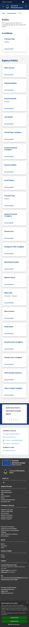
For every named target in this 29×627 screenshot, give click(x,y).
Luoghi (3, 557)
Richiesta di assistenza (7, 593)
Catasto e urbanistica (6, 517)
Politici (3, 498)
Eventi (2, 555)
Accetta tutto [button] (14, 617)
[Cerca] (26, 7)
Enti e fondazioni (5, 496)
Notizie (3, 544)
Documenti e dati (5, 501)
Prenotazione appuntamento (8, 587)
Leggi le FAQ (4, 591)
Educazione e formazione (7, 527)
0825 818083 (14, 579)
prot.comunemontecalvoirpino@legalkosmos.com (14, 578)
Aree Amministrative (6, 492)
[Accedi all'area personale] (23, 2)
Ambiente (3, 532)
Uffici (2, 494)
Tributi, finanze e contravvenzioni (10, 530)
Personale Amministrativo (8, 500)
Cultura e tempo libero (7, 511)
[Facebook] (3, 482)
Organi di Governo (6, 490)
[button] (14, 624)
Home (3, 13)
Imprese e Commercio (7, 515)
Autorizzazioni (5, 536)
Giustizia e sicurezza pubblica (9, 528)
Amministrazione (11, 13)
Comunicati (4, 546)
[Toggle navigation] (3, 6)
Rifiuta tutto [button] (14, 621)
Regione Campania (7, 2)
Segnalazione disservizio (7, 589)
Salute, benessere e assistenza (9, 534)
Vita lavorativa (5, 513)
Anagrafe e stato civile (7, 509)
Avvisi (2, 548)
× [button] (27, 602)
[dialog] (14, 614)
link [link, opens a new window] (6, 614)
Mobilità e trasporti (6, 519)
